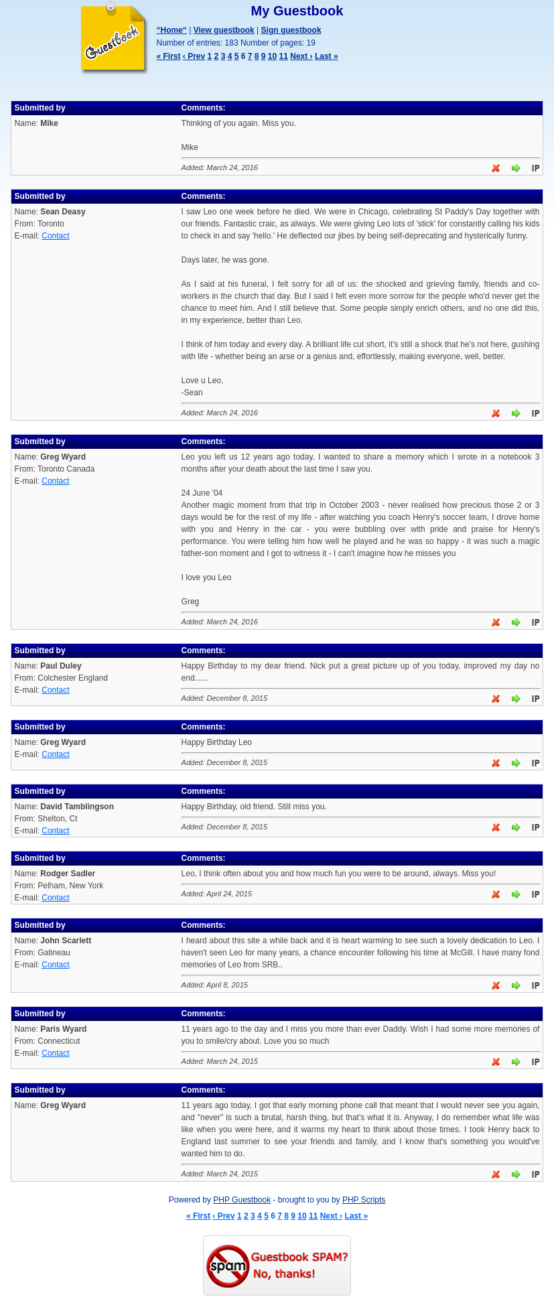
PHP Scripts (363, 1200)
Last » (326, 56)
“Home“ (172, 30)
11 (283, 56)
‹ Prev (194, 56)
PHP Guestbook (242, 1200)
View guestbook (224, 30)
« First (169, 56)
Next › (301, 56)
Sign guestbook (291, 30)
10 (272, 56)
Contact (55, 236)
